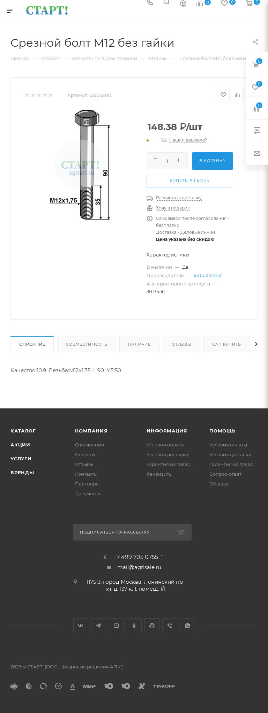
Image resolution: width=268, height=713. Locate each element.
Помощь (222, 431)
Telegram (98, 625)
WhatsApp (187, 625)
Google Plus (151, 625)
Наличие (139, 344)
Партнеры (87, 483)
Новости (85, 454)
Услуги (21, 458)
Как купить (226, 344)
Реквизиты (159, 474)
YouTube (116, 625)
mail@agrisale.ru (139, 567)
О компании (89, 444)
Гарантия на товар (169, 464)
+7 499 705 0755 (135, 557)
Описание (32, 344)
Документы (88, 493)
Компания (91, 431)
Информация (167, 431)
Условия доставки (168, 454)
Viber (169, 625)
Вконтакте (80, 625)
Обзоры (218, 483)
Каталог (23, 431)
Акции (20, 444)
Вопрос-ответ (225, 474)
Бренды (22, 472)
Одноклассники (134, 625)
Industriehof (208, 275)
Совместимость (86, 344)
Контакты (86, 474)
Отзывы (182, 344)
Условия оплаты (165, 444)
